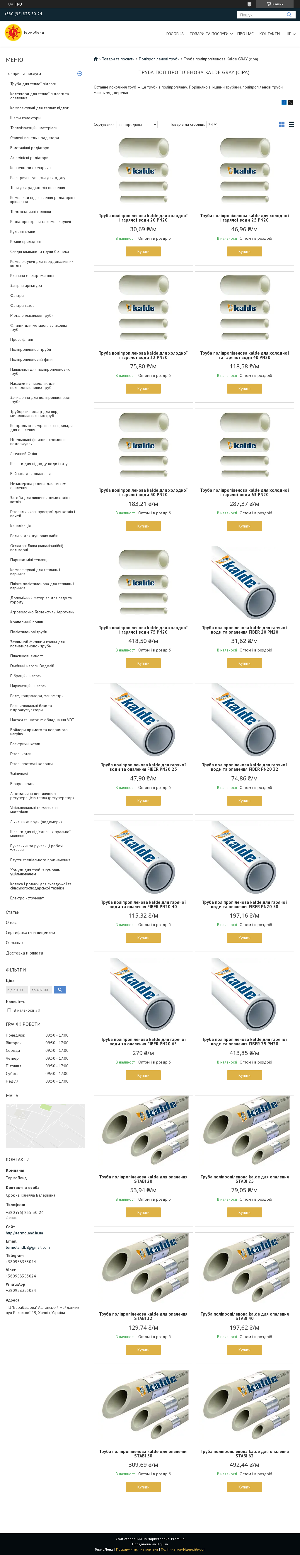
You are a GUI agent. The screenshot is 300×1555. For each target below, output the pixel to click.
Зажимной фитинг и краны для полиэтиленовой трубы (37, 644)
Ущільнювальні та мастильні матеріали (34, 809)
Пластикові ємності (27, 656)
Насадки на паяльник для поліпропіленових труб (32, 385)
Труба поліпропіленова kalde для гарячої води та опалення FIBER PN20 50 (244, 904)
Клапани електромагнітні (32, 275)
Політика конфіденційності (183, 1549)
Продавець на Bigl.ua (150, 1544)
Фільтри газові (22, 305)
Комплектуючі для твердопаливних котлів (42, 263)
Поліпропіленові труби (30, 349)
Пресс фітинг (21, 339)
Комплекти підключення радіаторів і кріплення (42, 199)
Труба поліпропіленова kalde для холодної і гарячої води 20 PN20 (143, 217)
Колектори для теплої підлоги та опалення (39, 96)
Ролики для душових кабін (34, 535)
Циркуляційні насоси (28, 685)
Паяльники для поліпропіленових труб (40, 371)
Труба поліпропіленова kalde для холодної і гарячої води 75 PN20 (143, 629)
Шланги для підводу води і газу (39, 463)
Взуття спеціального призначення (40, 859)
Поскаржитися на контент (137, 1549)
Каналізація (20, 525)
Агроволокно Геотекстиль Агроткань (42, 612)
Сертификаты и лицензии (30, 932)
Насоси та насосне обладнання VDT (42, 719)
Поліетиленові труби (28, 631)
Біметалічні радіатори (29, 147)
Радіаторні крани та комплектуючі (40, 221)
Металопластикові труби (32, 315)
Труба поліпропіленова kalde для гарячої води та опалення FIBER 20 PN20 (244, 629)
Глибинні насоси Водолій (32, 665)
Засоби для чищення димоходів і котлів (40, 499)
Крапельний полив (26, 622)
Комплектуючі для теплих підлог (39, 107)
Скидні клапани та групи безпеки (39, 251)
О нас (11, 922)
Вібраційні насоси (26, 675)
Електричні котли (25, 743)
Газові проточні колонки (31, 763)
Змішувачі (19, 773)
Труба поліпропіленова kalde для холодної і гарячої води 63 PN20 (244, 492)
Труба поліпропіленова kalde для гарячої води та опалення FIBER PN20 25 (143, 767)
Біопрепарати (22, 783)
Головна (175, 33)
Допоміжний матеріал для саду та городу (41, 600)
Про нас (245, 33)
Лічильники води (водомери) (36, 821)
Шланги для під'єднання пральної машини (40, 833)
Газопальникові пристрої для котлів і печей (42, 513)
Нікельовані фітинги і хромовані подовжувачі (38, 441)
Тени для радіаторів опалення (37, 187)
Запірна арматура (26, 285)
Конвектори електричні (31, 167)
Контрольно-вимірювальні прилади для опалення (41, 427)
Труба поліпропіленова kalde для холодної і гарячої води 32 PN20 (143, 355)
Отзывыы (14, 942)
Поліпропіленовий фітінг (32, 359)
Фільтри (17, 295)
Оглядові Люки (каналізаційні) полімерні (36, 547)
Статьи (12, 912)
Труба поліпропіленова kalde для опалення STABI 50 (143, 1453)
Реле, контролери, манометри (37, 695)
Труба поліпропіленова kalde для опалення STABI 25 (244, 1179)
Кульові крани (22, 231)
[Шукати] (289, 14)
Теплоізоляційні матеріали (33, 127)
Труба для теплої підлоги (33, 83)
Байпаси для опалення (30, 473)
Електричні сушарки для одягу (37, 177)
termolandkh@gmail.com (28, 1247)
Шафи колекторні (25, 117)
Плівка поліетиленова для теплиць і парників (42, 586)
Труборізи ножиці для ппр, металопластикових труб (34, 413)
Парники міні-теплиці (28, 559)
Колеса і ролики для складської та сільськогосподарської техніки (40, 886)
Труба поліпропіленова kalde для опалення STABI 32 (143, 1316)
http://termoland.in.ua (24, 1233)
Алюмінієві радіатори (29, 157)
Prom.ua (178, 1539)
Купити (143, 251)
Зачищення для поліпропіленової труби (40, 399)
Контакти (270, 33)
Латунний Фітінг (24, 453)
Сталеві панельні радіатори (34, 137)
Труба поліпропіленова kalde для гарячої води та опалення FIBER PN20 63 (143, 1041)
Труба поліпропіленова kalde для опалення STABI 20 (143, 1179)
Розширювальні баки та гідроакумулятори (31, 707)
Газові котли (20, 753)
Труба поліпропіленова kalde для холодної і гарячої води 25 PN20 (244, 217)
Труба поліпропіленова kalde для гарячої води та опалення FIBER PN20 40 (143, 904)
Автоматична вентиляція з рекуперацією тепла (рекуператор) (42, 795)
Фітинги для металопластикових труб (38, 327)
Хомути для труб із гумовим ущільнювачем (35, 872)
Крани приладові (25, 241)
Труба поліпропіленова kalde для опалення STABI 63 (244, 1453)
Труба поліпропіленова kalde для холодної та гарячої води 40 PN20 (244, 355)
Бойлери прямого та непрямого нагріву (39, 731)
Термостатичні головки (30, 211)
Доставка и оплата (24, 953)
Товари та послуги (209, 33)
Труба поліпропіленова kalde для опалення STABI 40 (244, 1316)
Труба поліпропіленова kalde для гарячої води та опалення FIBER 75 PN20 (244, 1041)
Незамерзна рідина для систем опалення (38, 485)
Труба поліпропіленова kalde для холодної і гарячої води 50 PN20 (143, 492)
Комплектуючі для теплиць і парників (35, 571)
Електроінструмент (27, 898)
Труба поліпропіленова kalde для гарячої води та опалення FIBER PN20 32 (244, 767)
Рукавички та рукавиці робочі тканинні (36, 848)
